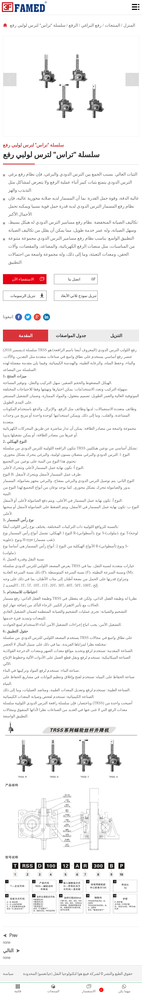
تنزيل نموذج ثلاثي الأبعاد (79, 297)
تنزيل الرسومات (28, 297)
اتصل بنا (82, 280)
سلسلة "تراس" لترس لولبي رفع (37, 25)
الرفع (73, 25)
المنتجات (112, 25)
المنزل (129, 25)
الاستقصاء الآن (28, 280)
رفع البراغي (91, 25)
